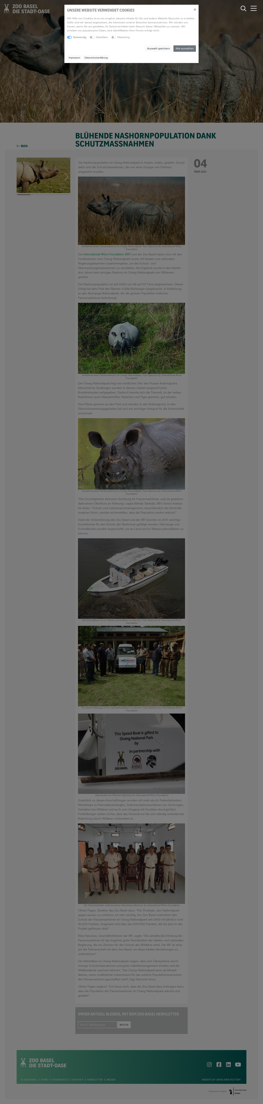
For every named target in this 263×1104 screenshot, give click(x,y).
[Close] (195, 9)
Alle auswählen (185, 48)
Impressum (74, 57)
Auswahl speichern (158, 48)
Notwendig (79, 37)
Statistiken (102, 37)
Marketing (123, 37)
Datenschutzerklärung (96, 57)
